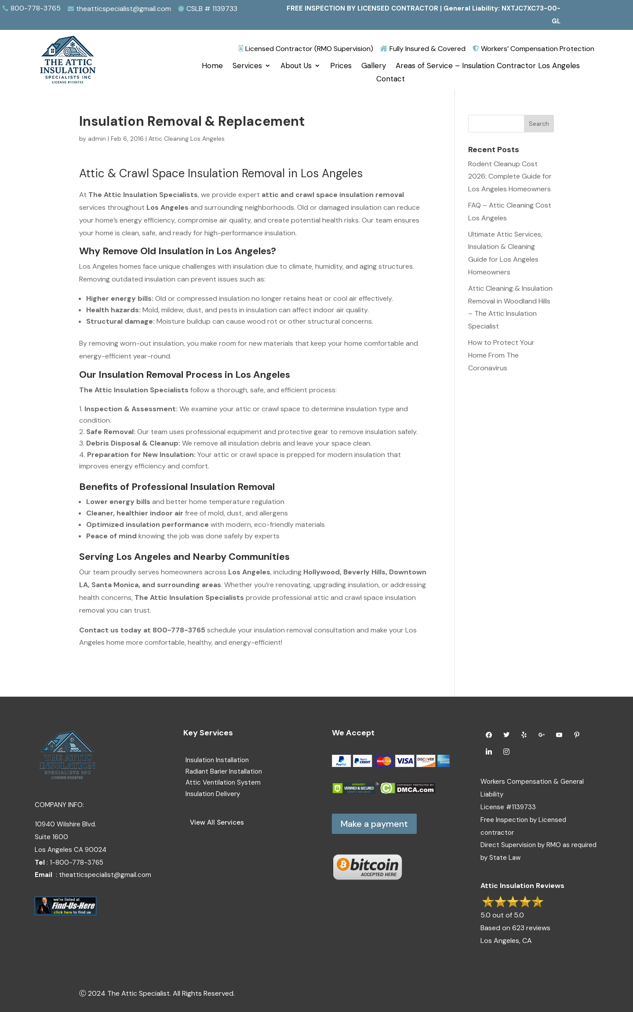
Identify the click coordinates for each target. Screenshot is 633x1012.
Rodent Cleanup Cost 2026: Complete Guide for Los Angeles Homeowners (510, 176)
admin (97, 138)
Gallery (373, 66)
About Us (296, 66)
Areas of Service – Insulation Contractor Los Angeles (488, 66)
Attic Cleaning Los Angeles (187, 138)
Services (247, 66)
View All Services (217, 822)
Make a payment (374, 823)
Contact (390, 80)
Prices (341, 66)
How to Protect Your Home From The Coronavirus (501, 355)
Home (212, 66)
